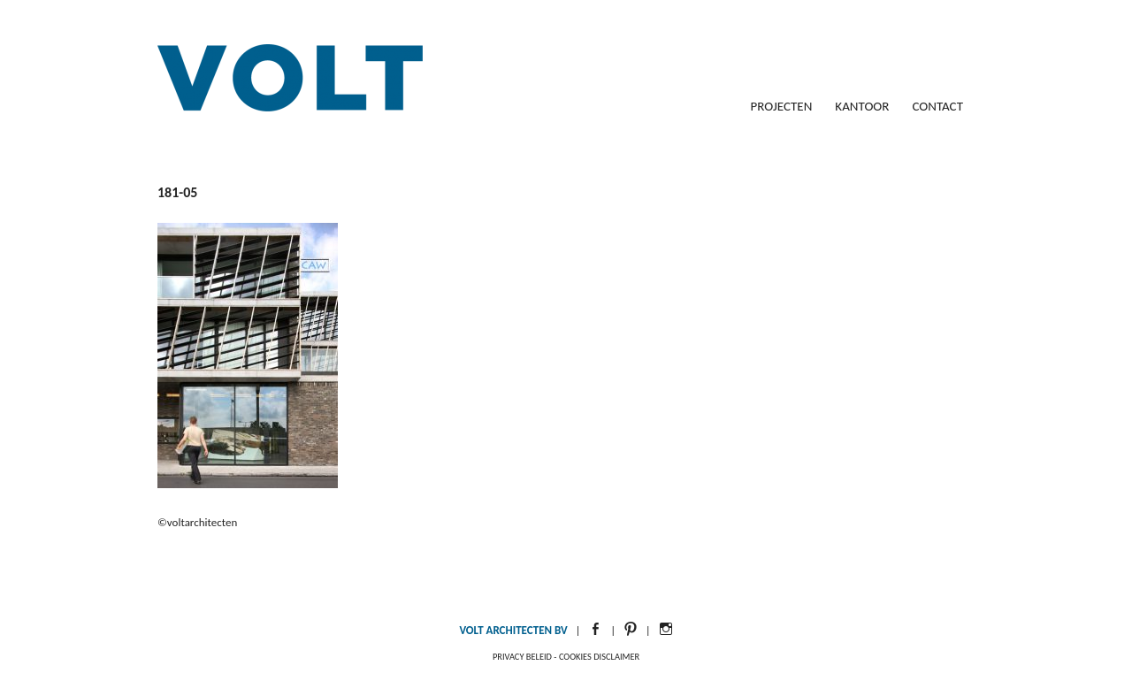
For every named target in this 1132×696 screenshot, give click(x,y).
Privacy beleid (522, 656)
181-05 (177, 192)
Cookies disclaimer (599, 656)
